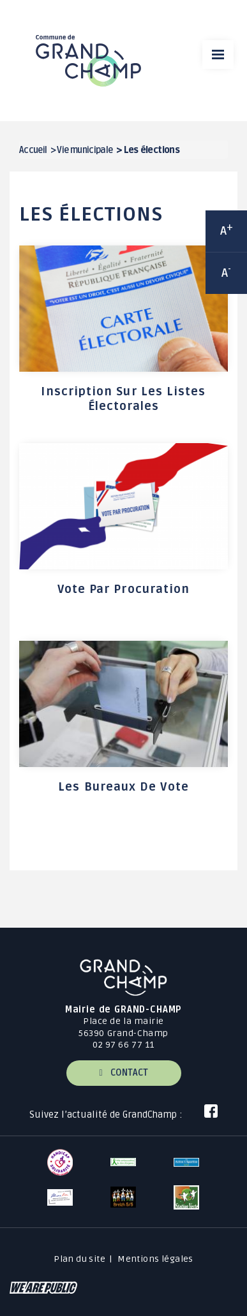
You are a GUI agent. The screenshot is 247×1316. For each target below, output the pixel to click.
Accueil (33, 150)
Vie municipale (84, 150)
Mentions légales (155, 1259)
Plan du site (79, 1259)
